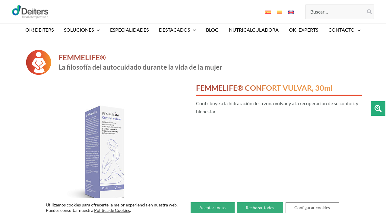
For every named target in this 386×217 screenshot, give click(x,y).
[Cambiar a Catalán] (279, 12)
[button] (98, 30)
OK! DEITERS (41, 30)
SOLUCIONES (83, 30)
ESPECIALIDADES (130, 30)
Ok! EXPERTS (302, 30)
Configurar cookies (312, 207)
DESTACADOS (177, 30)
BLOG (212, 30)
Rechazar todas (260, 207)
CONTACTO (342, 30)
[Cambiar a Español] (268, 12)
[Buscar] (370, 12)
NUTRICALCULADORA (253, 30)
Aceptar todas (212, 207)
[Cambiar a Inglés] (291, 12)
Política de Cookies (112, 210)
